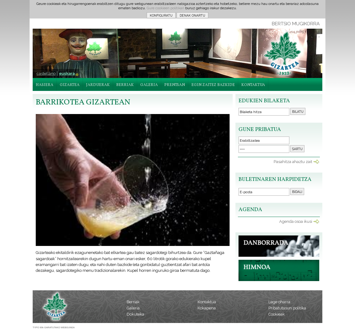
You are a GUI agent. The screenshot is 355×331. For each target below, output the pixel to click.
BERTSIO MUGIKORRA (296, 24)
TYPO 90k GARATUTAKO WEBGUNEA (54, 327)
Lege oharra (279, 302)
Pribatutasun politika (287, 308)
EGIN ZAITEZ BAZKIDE (213, 85)
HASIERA (44, 85)
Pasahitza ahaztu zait (293, 161)
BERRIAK (125, 85)
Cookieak (276, 314)
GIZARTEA (70, 85)
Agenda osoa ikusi (295, 221)
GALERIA (149, 85)
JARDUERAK (98, 85)
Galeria (133, 308)
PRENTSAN (174, 85)
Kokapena (207, 308)
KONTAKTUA (253, 85)
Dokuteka (135, 314)
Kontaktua (207, 302)
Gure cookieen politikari (165, 8)
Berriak (133, 302)
